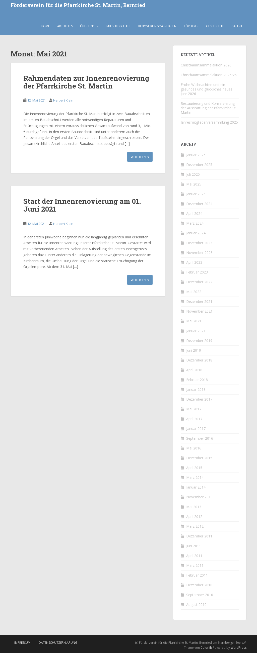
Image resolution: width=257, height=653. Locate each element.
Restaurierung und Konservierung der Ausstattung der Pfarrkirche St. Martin (208, 108)
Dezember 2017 (199, 399)
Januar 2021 (196, 330)
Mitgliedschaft (118, 26)
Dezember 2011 (199, 536)
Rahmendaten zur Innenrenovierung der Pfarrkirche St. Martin (86, 81)
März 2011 (195, 565)
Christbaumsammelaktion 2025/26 (209, 74)
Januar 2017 (196, 428)
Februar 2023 (197, 272)
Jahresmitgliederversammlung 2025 (209, 122)
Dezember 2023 (199, 242)
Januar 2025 (196, 194)
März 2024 (195, 223)
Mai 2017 (193, 409)
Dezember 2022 (199, 281)
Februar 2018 (197, 379)
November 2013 (199, 497)
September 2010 (199, 594)
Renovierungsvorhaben (157, 26)
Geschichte (215, 26)
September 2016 (199, 438)
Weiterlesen (140, 157)
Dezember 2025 (199, 164)
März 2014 (195, 477)
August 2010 (196, 604)
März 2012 (195, 526)
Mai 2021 (193, 321)
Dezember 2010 (199, 585)
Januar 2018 (196, 389)
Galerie (237, 26)
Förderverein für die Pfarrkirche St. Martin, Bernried (78, 5)
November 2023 (199, 252)
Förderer (191, 26)
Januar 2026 (196, 154)
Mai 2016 (193, 448)
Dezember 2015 (199, 457)
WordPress (238, 647)
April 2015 (194, 467)
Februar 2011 (197, 575)
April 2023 (194, 262)
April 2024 (194, 213)
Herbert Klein (63, 100)
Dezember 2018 (199, 360)
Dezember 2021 (199, 301)
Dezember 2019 (199, 340)
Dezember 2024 (199, 203)
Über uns (87, 26)
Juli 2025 (193, 174)
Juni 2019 (193, 350)
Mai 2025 (193, 184)
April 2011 (194, 555)
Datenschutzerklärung (58, 642)
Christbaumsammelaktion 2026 (206, 65)
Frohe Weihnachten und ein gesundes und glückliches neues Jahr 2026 (206, 89)
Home (45, 26)
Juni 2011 (193, 545)
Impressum (22, 642)
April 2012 (194, 516)
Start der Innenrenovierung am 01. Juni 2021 (82, 205)
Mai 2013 (193, 506)
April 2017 (194, 418)
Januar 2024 (196, 233)
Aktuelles (65, 26)
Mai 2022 (193, 291)
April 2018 (194, 369)
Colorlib (206, 647)
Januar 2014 (196, 487)
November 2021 (199, 311)
